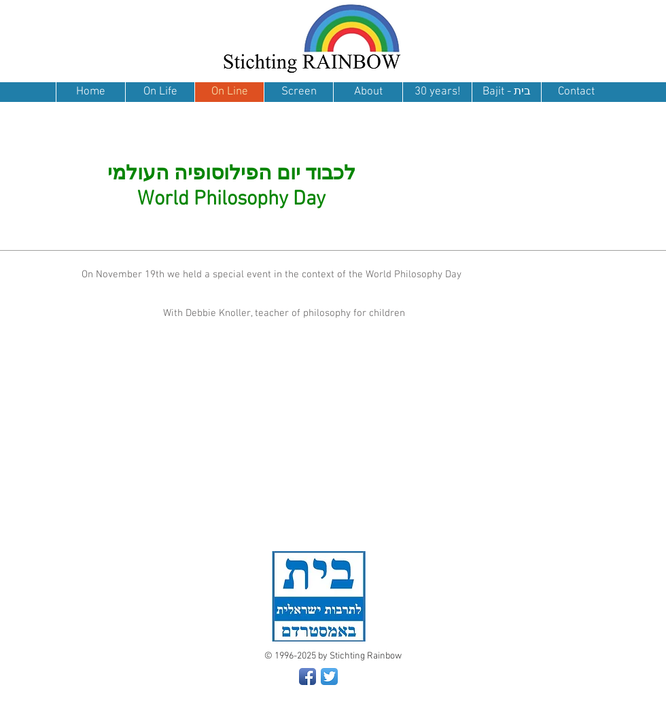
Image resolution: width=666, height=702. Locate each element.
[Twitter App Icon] (329, 676)
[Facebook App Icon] (307, 676)
